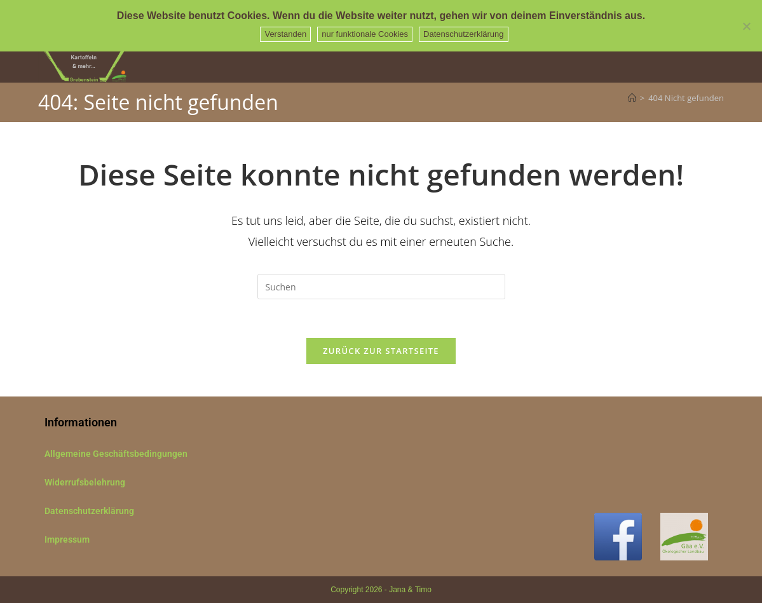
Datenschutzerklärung (89, 511)
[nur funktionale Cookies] (746, 26)
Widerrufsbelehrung (84, 482)
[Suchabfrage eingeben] (381, 286)
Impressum (67, 539)
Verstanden (285, 34)
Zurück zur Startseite (381, 350)
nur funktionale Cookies (365, 34)
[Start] (632, 98)
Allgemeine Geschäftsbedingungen (115, 454)
